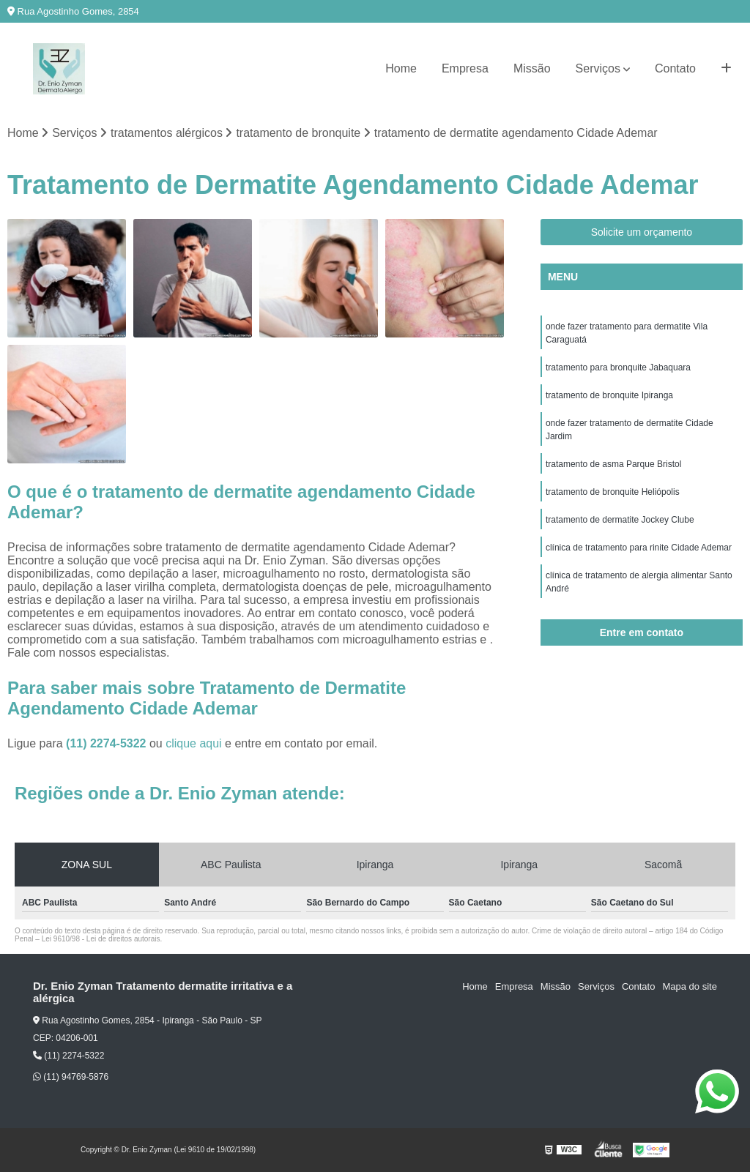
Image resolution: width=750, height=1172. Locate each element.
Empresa (465, 68)
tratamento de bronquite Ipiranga (609, 395)
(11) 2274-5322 (107, 743)
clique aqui (194, 743)
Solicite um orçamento (642, 232)
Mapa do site (689, 986)
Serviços (598, 68)
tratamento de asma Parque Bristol (613, 464)
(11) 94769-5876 (70, 1077)
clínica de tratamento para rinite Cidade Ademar (639, 547)
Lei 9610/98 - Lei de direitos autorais (101, 939)
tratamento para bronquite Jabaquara (618, 367)
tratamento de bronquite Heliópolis (613, 492)
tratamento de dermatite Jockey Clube (620, 520)
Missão (532, 68)
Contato (675, 68)
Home (401, 68)
